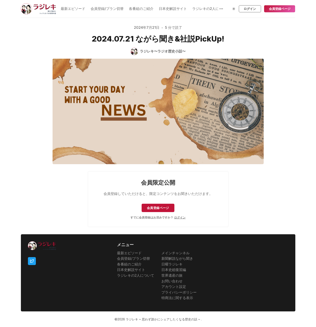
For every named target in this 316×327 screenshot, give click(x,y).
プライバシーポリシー (179, 292)
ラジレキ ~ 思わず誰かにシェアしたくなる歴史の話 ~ (163, 319)
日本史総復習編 (173, 269)
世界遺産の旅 (172, 275)
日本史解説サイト (173, 8)
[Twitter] (32, 261)
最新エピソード (73, 8)
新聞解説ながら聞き (177, 258)
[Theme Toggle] (233, 8)
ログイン (250, 9)
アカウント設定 (173, 286)
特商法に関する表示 (177, 298)
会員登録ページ (279, 9)
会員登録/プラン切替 (107, 8)
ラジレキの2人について (135, 275)
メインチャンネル (175, 253)
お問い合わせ (172, 281)
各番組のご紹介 (141, 8)
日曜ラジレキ (172, 264)
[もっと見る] (221, 8)
